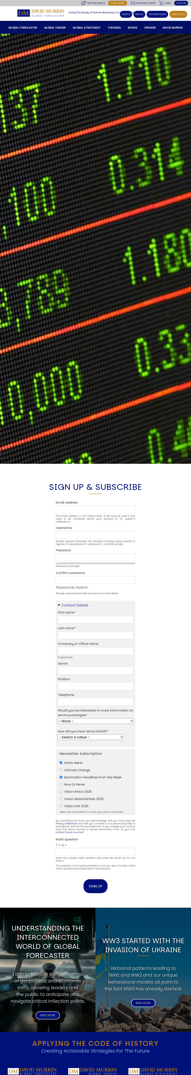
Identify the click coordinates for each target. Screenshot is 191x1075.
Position (64, 679)
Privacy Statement (66, 823)
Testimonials (96, 3)
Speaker (150, 28)
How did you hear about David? (82, 731)
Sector (63, 663)
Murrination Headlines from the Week (93, 777)
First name (66, 612)
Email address (67, 502)
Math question (67, 839)
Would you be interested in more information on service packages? (95, 712)
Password (63, 550)
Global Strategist (87, 28)
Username (64, 528)
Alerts (126, 14)
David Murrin (173, 28)
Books (132, 28)
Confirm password (70, 573)
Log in (181, 3)
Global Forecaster (22, 28)
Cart (167, 3)
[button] (95, 605)
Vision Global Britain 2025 (84, 799)
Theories (114, 28)
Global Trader (55, 28)
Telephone (66, 695)
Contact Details (74, 605)
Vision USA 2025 (76, 806)
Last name (66, 628)
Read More (47, 1015)
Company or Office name (78, 644)
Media (139, 14)
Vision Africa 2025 (78, 791)
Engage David (146, 3)
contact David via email (69, 832)
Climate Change (77, 770)
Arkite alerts (73, 763)
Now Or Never (74, 784)
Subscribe (117, 3)
